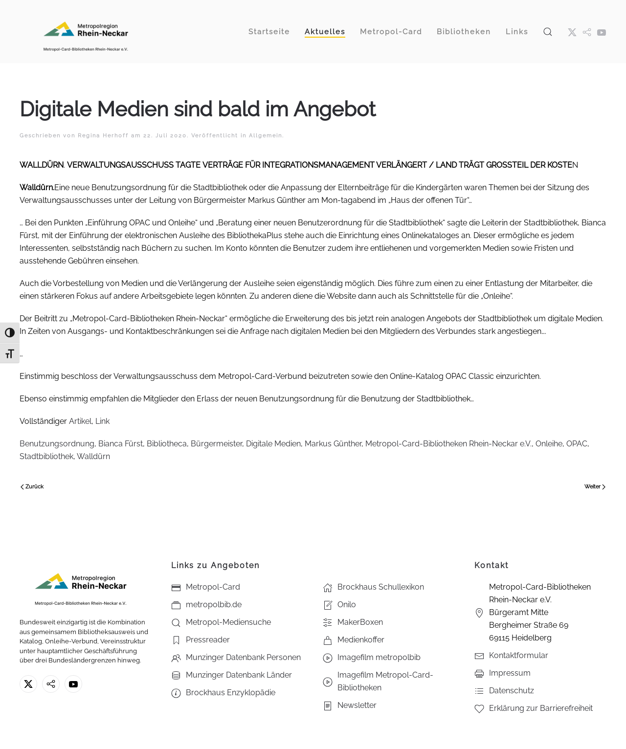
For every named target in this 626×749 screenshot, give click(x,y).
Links (517, 31)
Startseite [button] (269, 31)
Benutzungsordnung (57, 443)
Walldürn (93, 456)
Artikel (80, 421)
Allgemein (265, 135)
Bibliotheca (167, 443)
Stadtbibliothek (46, 456)
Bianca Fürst (120, 443)
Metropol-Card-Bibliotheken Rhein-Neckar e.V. (448, 443)
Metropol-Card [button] (391, 31)
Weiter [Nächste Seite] (594, 487)
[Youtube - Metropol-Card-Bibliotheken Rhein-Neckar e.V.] (601, 31)
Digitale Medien (273, 443)
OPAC (576, 443)
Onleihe (549, 443)
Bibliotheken (464, 31)
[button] (548, 31)
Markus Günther (333, 443)
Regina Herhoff (103, 135)
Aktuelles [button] (325, 31)
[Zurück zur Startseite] (86, 31)
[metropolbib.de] (51, 684)
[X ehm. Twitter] (572, 31)
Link (102, 421)
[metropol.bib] (587, 31)
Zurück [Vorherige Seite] (32, 487)
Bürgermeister (216, 443)
